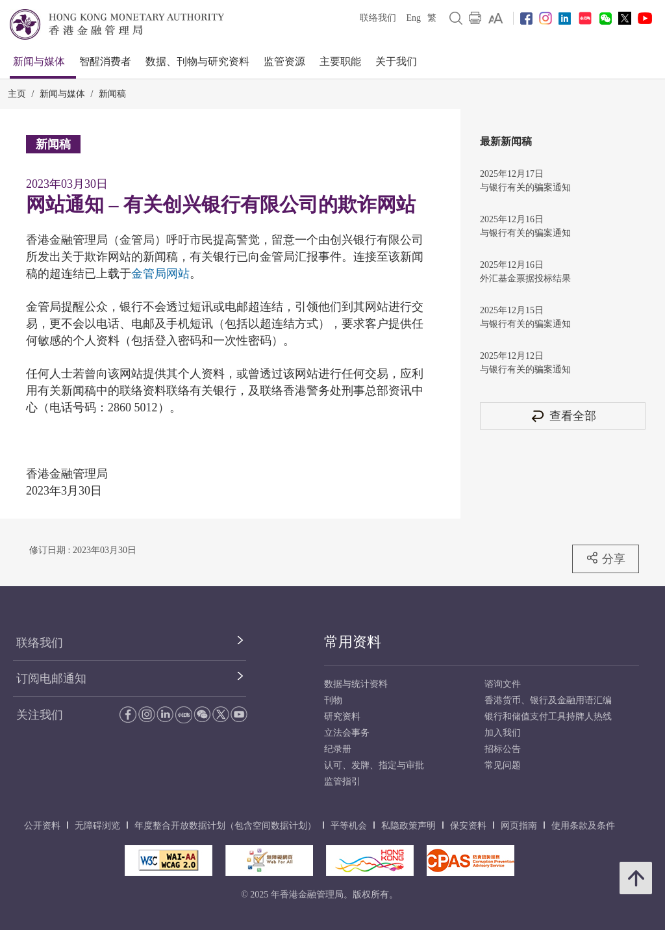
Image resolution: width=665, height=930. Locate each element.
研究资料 (342, 716)
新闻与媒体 (39, 61)
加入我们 (502, 733)
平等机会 (349, 826)
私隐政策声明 (408, 826)
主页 (17, 94)
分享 (605, 558)
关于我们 (396, 61)
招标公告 (502, 749)
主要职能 (340, 61)
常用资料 (352, 642)
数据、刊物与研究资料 (197, 61)
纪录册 (337, 749)
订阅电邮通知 (51, 678)
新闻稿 (112, 94)
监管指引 (342, 781)
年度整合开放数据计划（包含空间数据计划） (225, 826)
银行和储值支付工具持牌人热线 (548, 716)
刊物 (333, 700)
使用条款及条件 (583, 826)
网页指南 (519, 826)
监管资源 (284, 61)
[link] (495, 18)
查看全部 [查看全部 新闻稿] (563, 415)
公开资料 (42, 826)
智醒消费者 (105, 61)
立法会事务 (347, 733)
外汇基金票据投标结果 (525, 278)
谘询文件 (502, 684)
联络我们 (378, 18)
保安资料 (468, 826)
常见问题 (502, 765)
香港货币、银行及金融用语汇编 (548, 700)
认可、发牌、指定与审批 (374, 765)
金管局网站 (160, 273)
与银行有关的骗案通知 (525, 187)
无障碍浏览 (97, 826)
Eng (413, 18)
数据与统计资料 (356, 684)
